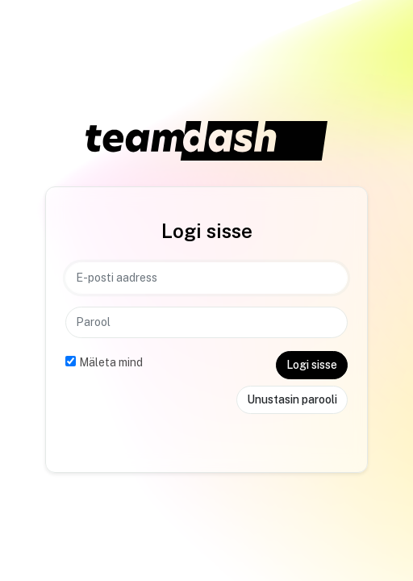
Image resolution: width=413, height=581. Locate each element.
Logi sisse (311, 364)
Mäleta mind (111, 362)
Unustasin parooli (292, 399)
